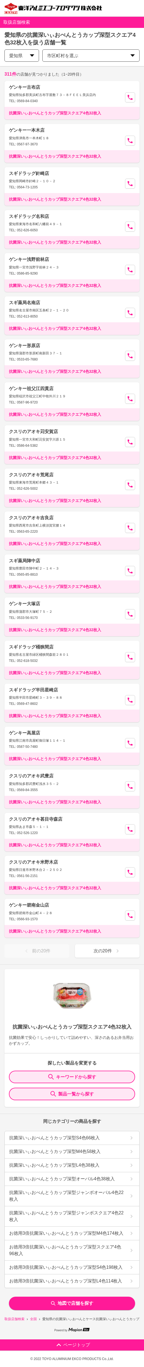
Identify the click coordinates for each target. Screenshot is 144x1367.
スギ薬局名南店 (24, 302)
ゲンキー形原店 (24, 345)
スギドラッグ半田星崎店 (33, 690)
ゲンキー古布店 (24, 87)
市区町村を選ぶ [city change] (91, 55)
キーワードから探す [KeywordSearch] (72, 1077)
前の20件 (36, 951)
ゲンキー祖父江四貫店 (31, 388)
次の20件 (107, 951)
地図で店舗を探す (72, 1303)
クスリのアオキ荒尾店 (31, 474)
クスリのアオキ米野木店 (33, 862)
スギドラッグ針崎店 (29, 173)
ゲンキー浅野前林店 (29, 259)
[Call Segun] (130, 97)
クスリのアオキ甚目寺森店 (35, 819)
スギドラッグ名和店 (29, 216)
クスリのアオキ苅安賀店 (33, 431)
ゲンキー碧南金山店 (29, 905)
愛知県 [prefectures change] (21, 55)
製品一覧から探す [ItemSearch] (72, 1094)
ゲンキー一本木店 (27, 130)
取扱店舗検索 (14, 1319)
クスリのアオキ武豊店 (31, 775)
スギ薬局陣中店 (24, 560)
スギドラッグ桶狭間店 (31, 647)
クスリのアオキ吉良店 (31, 517)
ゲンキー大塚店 (24, 603)
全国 (33, 1319)
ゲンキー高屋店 (24, 733)
